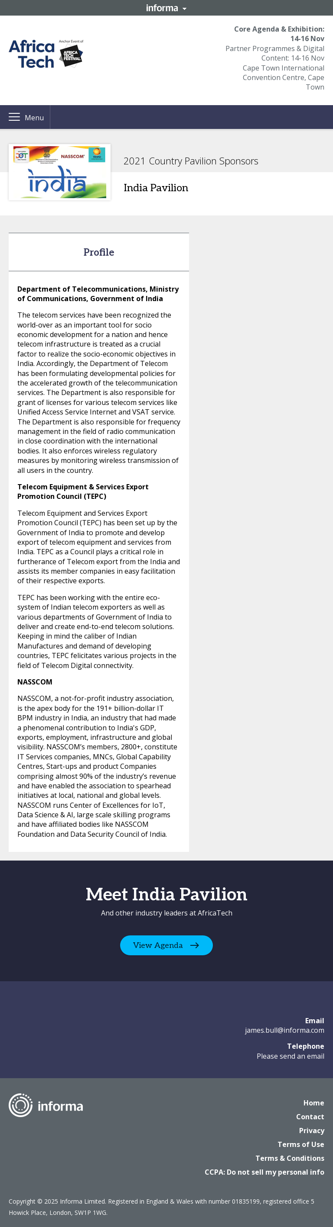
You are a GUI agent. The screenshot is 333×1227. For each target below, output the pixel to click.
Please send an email (290, 1056)
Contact (310, 1116)
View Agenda (158, 945)
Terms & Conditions (289, 1158)
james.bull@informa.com (284, 1030)
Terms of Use (301, 1144)
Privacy (311, 1130)
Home (314, 1103)
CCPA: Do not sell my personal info (264, 1172)
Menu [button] (34, 117)
